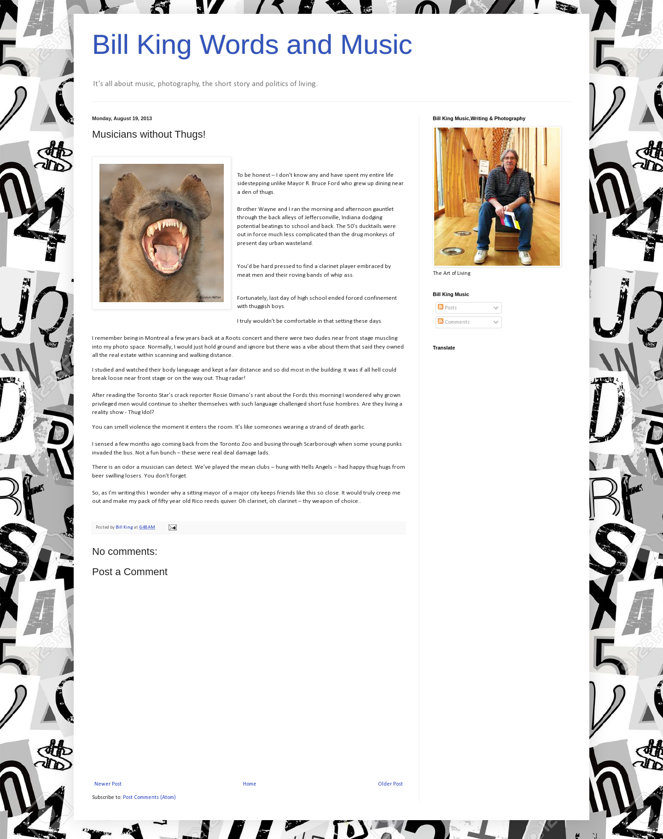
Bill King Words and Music (252, 44)
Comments (454, 322)
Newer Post (108, 784)
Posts (447, 308)
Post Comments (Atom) (149, 797)
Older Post (390, 784)
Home (249, 784)
